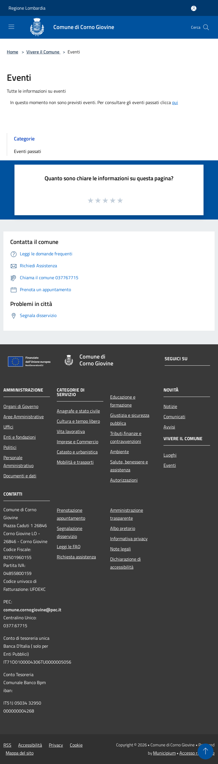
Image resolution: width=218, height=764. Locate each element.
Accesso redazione (197, 752)
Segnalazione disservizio (69, 532)
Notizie (170, 406)
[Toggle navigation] (11, 26)
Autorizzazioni (124, 480)
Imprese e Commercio (77, 441)
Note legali (120, 548)
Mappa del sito (19, 752)
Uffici (8, 426)
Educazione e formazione (122, 401)
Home (12, 51)
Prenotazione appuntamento (71, 514)
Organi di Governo (20, 406)
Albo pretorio (122, 528)
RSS (7, 745)
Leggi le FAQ (69, 546)
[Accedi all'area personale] (194, 8)
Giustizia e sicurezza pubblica (129, 419)
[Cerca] (206, 27)
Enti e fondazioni (19, 437)
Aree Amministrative (23, 416)
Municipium (164, 752)
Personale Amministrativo (18, 461)
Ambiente (119, 451)
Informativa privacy (129, 538)
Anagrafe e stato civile (78, 410)
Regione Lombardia (27, 8)
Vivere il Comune (43, 51)
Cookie (76, 745)
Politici (9, 447)
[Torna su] (205, 751)
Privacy (56, 745)
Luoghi (170, 455)
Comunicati (174, 416)
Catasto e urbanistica (77, 451)
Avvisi (169, 426)
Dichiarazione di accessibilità (125, 563)
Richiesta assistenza (76, 556)
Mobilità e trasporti (75, 462)
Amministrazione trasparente (126, 514)
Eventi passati (27, 151)
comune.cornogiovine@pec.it (32, 609)
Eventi (170, 465)
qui (175, 102)
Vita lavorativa (71, 431)
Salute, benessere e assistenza (129, 465)
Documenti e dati (19, 475)
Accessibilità (30, 745)
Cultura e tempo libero (78, 421)
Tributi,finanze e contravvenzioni (125, 437)
